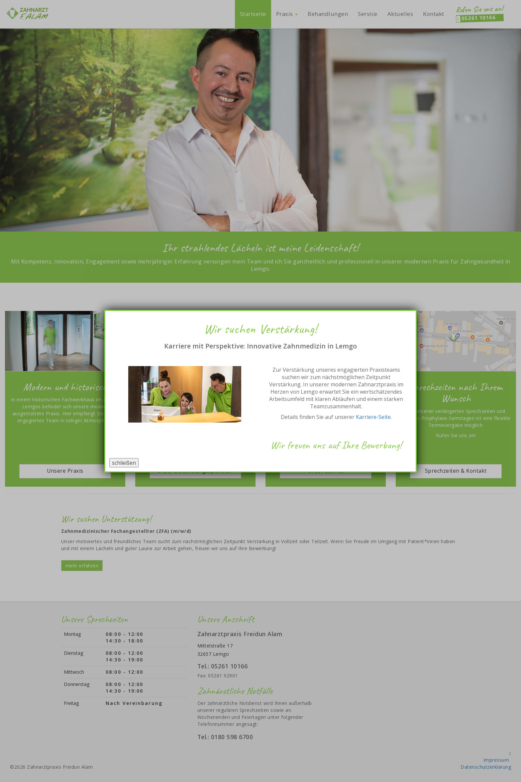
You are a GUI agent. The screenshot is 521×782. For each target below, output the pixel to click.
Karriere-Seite (373, 417)
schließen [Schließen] (124, 462)
